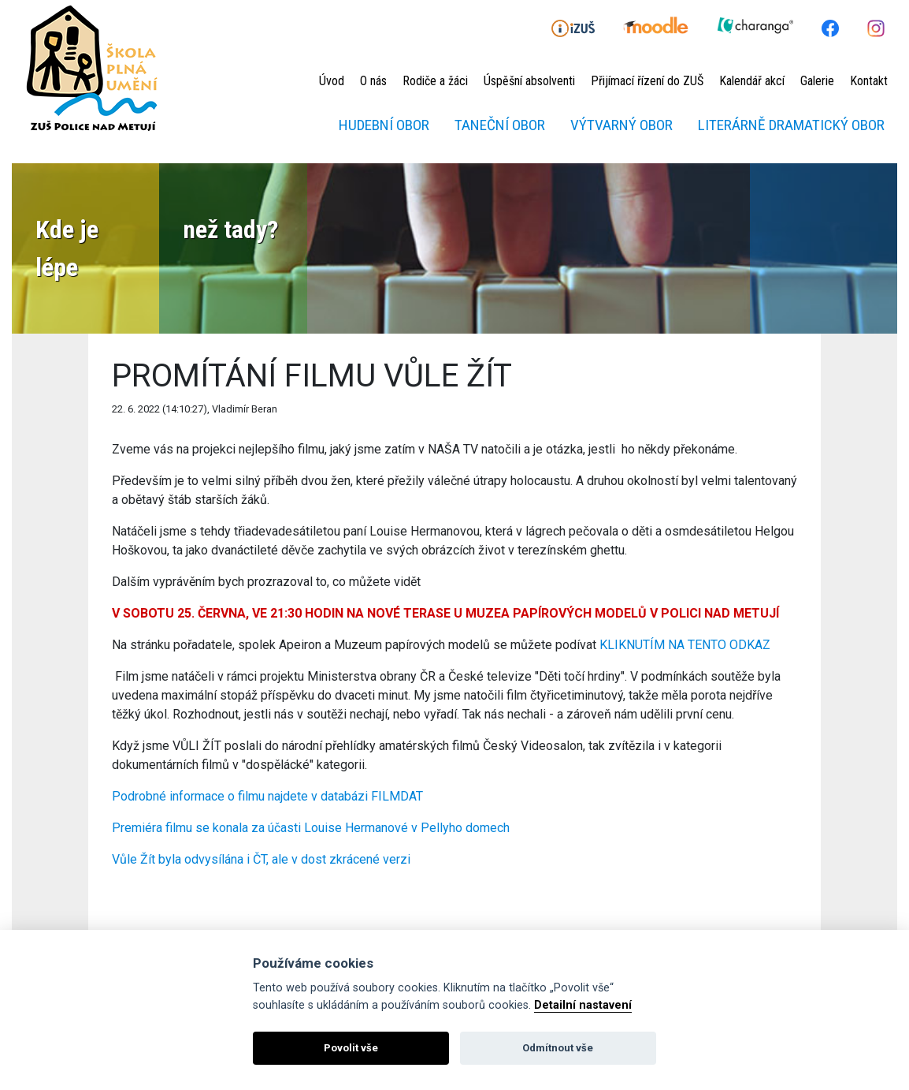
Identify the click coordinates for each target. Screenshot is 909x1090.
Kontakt (869, 80)
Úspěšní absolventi (529, 80)
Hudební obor (384, 125)
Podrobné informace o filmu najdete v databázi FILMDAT (267, 796)
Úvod (331, 80)
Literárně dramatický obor (791, 125)
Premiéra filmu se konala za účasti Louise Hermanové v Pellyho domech (311, 827)
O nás (373, 80)
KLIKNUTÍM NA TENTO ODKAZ (684, 644)
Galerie (817, 80)
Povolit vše (351, 1048)
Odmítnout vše (557, 1048)
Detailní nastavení (583, 1005)
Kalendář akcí (752, 80)
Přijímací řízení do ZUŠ (647, 80)
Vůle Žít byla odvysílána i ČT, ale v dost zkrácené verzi (261, 859)
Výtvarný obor (621, 125)
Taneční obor (499, 125)
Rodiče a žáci (435, 80)
